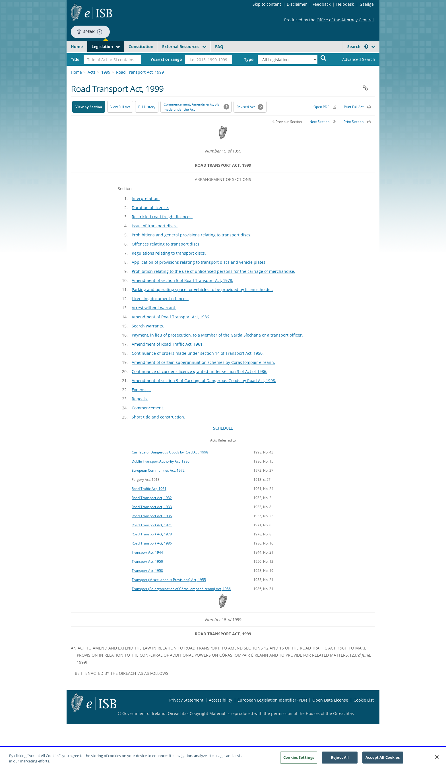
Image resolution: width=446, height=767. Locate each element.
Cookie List (364, 700)
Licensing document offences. (160, 298)
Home (77, 46)
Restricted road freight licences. (162, 216)
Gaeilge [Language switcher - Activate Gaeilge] (367, 4)
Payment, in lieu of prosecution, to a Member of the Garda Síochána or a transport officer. (217, 335)
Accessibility (220, 700)
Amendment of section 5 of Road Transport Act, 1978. (182, 280)
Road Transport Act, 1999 (140, 72)
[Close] (437, 759)
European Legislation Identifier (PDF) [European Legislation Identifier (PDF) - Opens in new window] (272, 700)
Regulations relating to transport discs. (169, 253)
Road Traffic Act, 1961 (149, 488)
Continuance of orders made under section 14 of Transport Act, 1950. (198, 353)
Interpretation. (146, 198)
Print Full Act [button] (354, 106)
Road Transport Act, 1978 (152, 534)
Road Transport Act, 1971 (152, 525)
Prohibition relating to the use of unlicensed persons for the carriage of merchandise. (213, 271)
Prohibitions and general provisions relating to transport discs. (191, 235)
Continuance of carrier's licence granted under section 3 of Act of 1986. (199, 371)
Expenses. (141, 389)
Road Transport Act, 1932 (152, 497)
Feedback (322, 4)
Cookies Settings (298, 759)
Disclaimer (297, 4)
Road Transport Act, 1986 (152, 543)
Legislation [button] (102, 46)
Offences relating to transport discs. (166, 244)
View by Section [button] (88, 106)
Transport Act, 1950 (147, 561)
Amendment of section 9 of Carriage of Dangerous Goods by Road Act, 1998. (204, 380)
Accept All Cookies (383, 759)
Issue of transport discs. (154, 225)
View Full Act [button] (120, 106)
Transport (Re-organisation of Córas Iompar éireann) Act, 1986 (181, 588)
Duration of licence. (150, 207)
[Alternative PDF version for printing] (325, 107)
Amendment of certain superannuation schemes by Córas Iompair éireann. (203, 362)
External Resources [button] (180, 46)
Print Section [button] (354, 121)
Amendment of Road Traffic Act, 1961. (168, 344)
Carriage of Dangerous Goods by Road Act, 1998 (170, 452)
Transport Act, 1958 (147, 570)
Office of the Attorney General (345, 19)
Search (357, 46)
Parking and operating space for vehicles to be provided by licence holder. (202, 289)
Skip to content (267, 4)
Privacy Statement (186, 700)
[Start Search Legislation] (323, 58)
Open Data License (330, 700)
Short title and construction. (158, 417)
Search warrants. (148, 326)
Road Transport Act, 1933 (152, 506)
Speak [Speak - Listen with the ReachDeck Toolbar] (89, 31)
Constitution (141, 46)
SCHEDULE (223, 428)
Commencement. (148, 408)
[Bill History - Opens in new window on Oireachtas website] (146, 107)
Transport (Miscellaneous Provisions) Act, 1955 (169, 579)
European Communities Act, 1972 (158, 470)
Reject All (340, 759)
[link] (354, 59)
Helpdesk (345, 4)
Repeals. (140, 398)
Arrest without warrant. (154, 307)
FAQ (219, 46)
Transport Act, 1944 (147, 552)
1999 (105, 72)
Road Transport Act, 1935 (152, 516)
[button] (366, 46)
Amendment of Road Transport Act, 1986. (171, 316)
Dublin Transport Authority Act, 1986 (160, 461)
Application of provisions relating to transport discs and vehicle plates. (199, 262)
